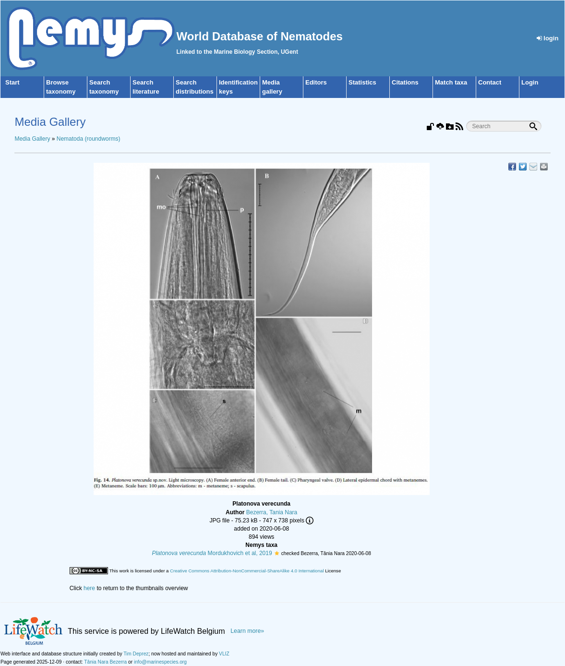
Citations (405, 82)
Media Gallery (32, 138)
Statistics (362, 82)
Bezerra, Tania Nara (272, 512)
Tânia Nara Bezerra (105, 662)
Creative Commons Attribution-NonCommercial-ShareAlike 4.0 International (247, 570)
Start (12, 82)
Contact (489, 82)
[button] (276, 553)
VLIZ (224, 653)
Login (529, 82)
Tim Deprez (135, 653)
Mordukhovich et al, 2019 (212, 553)
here (89, 588)
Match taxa (451, 82)
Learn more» (247, 631)
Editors (316, 82)
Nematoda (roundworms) (88, 138)
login (548, 38)
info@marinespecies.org (160, 662)
